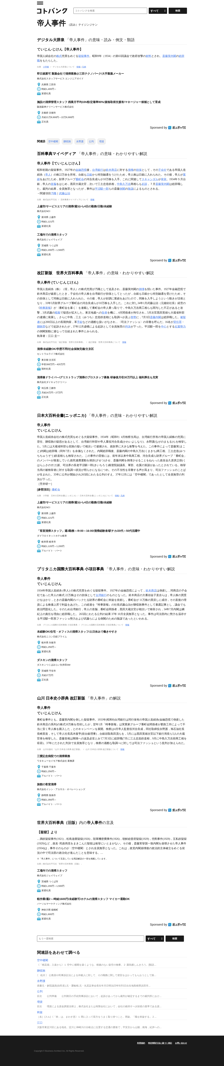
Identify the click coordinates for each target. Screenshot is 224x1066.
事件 (86, 56)
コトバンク (52, 11)
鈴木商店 (111, 169)
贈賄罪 (41, 326)
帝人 (48, 174)
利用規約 (141, 1043)
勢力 (183, 326)
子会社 (162, 169)
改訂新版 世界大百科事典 (60, 273)
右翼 (177, 326)
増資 (101, 141)
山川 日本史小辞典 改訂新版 (61, 698)
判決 (128, 326)
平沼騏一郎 (102, 188)
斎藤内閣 (155, 317)
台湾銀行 (97, 169)
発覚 (163, 179)
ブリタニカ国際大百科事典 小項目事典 (70, 569)
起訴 (144, 184)
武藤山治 (64, 193)
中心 (163, 326)
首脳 (53, 184)
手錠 (79, 322)
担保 (139, 169)
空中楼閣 (53, 141)
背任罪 (177, 322)
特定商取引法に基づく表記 (160, 1043)
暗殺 (57, 312)
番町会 (80, 179)
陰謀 (130, 188)
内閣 (173, 56)
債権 (130, 169)
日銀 (89, 174)
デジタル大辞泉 (50, 40)
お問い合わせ (181, 1043)
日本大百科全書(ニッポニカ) (61, 415)
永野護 (80, 141)
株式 (59, 56)
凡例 (84, 67)
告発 (104, 312)
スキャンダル (150, 179)
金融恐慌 (81, 169)
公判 (91, 141)
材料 (148, 56)
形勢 (133, 317)
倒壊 (141, 289)
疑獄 (81, 56)
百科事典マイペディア (56, 153)
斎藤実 (166, 56)
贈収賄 (67, 141)
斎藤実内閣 (162, 184)
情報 (78, 67)
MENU (40, 3)
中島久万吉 (124, 184)
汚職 (53, 193)
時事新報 (45, 307)
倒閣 (122, 188)
